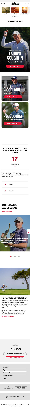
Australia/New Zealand (15, 396)
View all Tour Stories (7, 211)
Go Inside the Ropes (8, 316)
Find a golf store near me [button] (16, 354)
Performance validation (14, 298)
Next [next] (28, 231)
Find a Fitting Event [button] (16, 358)
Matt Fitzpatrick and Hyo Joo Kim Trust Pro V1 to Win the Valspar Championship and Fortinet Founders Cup (14, 240)
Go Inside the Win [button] (15, 66)
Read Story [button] (8, 246)
